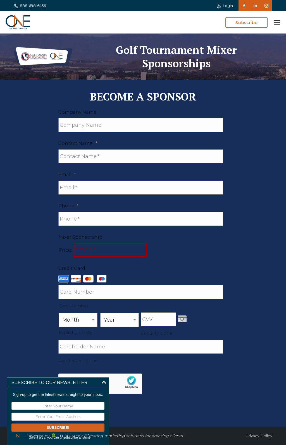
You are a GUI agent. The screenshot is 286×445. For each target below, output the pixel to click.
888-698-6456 (30, 5)
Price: (65, 250)
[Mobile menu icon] (276, 22)
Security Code (157, 333)
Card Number (74, 305)
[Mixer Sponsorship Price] (110, 250)
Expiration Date (76, 332)
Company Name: (77, 112)
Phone (68, 206)
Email (67, 174)
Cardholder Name (78, 360)
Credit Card (71, 268)
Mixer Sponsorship (80, 237)
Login (225, 5)
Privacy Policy (259, 435)
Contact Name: (77, 143)
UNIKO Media (67, 435)
